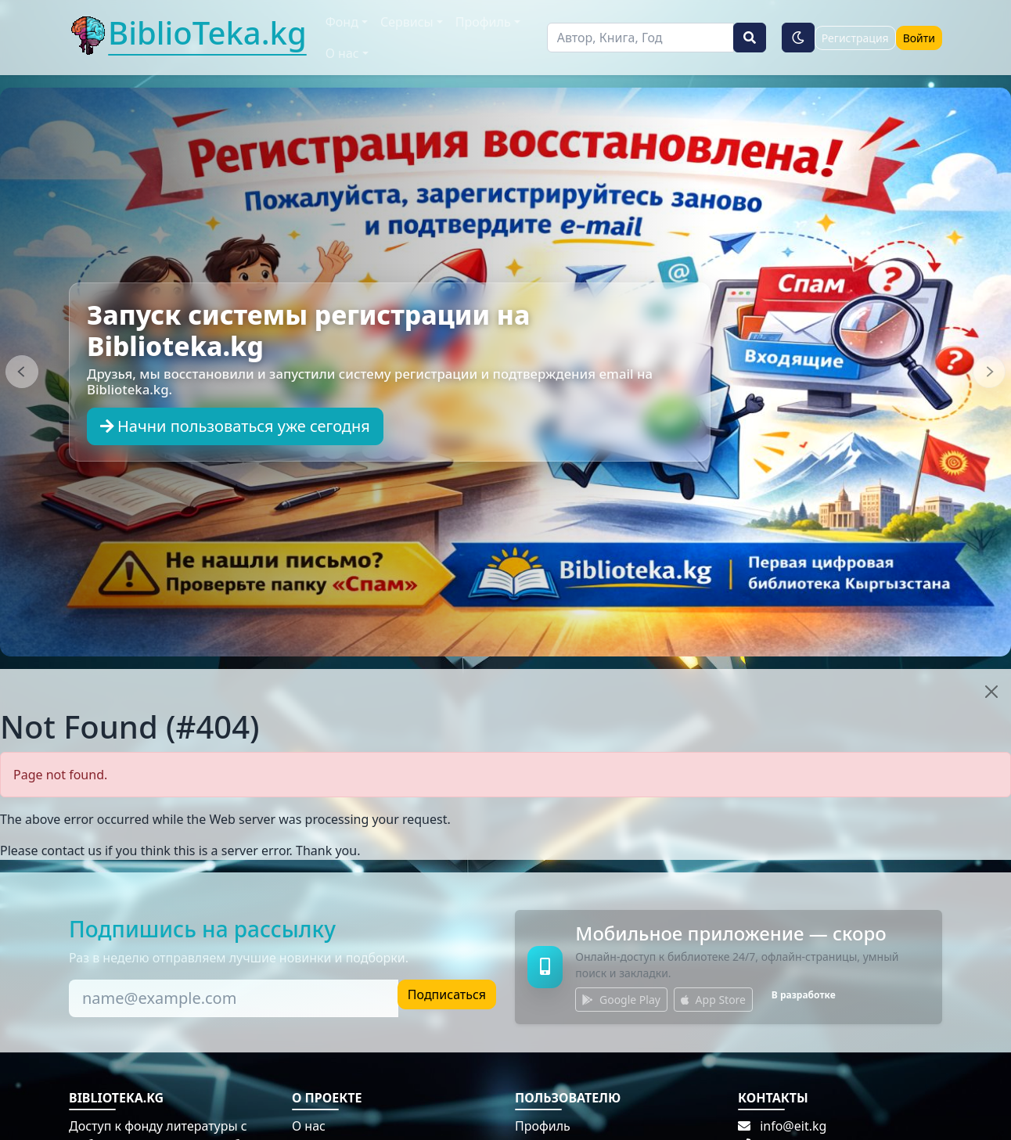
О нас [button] (342, 53)
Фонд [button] (342, 22)
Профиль (542, 1126)
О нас (309, 1126)
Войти (919, 38)
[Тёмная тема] (798, 37)
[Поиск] (640, 37)
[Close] (991, 692)
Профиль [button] (483, 22)
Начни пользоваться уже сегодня (235, 426)
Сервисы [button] (407, 22)
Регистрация (855, 38)
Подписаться (447, 994)
